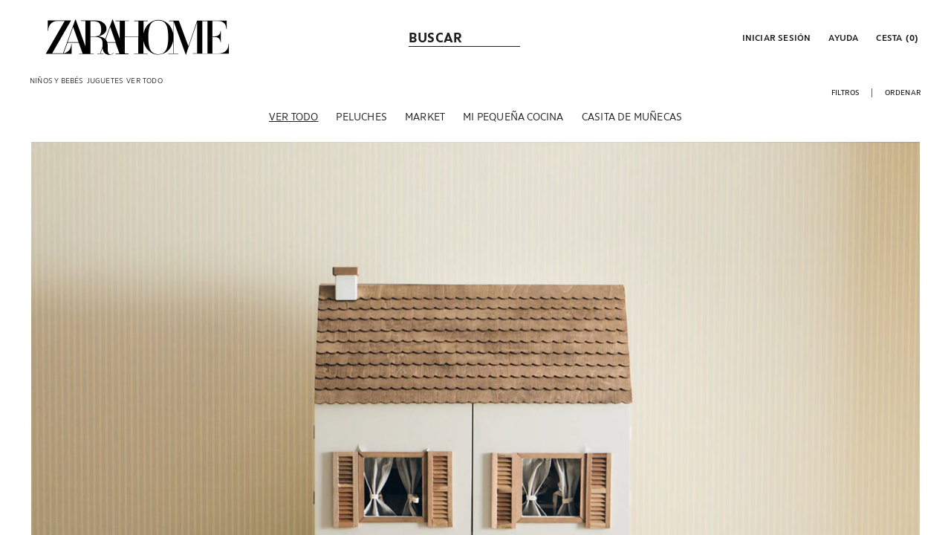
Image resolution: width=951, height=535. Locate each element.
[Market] (425, 118)
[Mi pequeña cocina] (513, 118)
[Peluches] (361, 118)
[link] (137, 37)
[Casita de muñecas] (632, 118)
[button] (775, 37)
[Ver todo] (294, 118)
